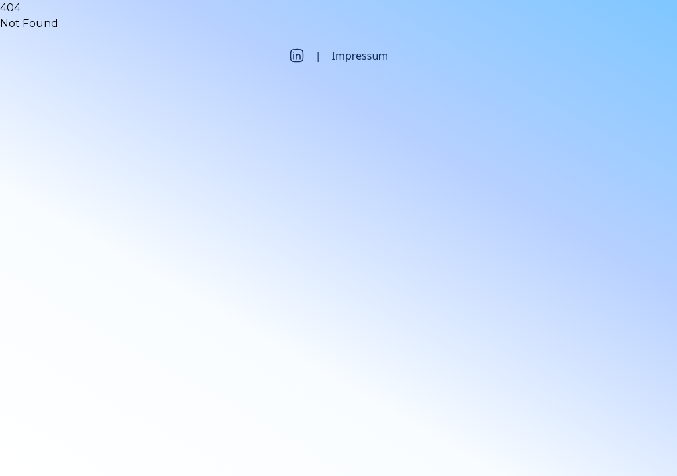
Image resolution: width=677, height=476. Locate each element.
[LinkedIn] (297, 55)
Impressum (360, 55)
